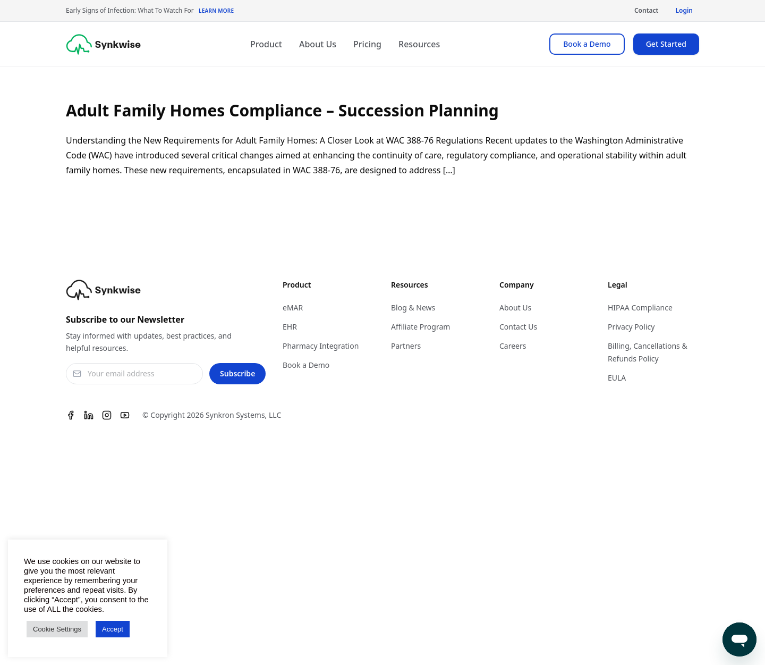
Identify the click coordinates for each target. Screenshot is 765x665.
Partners (406, 346)
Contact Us (518, 327)
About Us (317, 44)
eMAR (293, 307)
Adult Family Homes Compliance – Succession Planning (282, 110)
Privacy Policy (631, 327)
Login (684, 10)
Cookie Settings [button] (57, 629)
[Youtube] (125, 415)
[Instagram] (107, 415)
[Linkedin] (89, 415)
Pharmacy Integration (321, 346)
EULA (617, 378)
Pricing (367, 44)
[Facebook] (70, 415)
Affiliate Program (420, 327)
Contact (646, 10)
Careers (512, 346)
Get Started (666, 44)
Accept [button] (112, 629)
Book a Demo (586, 44)
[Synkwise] (103, 44)
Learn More (216, 10)
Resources (419, 44)
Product (266, 44)
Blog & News (413, 307)
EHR (290, 327)
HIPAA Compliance (640, 307)
